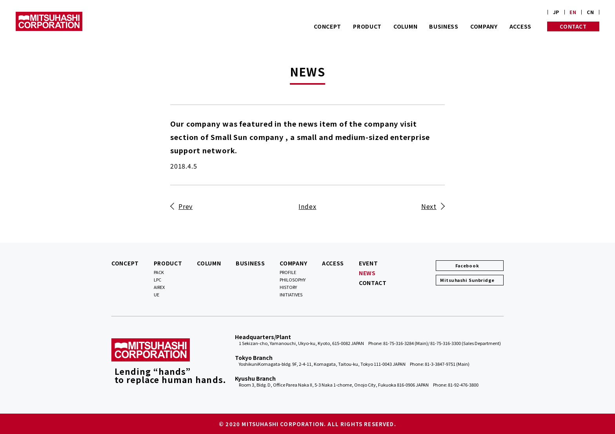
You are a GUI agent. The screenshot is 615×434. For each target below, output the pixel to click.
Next (429, 206)
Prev (185, 206)
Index (307, 206)
